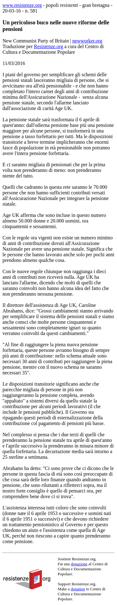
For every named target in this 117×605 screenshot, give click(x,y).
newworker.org (87, 40)
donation (78, 589)
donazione (79, 564)
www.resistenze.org (22, 5)
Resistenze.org (48, 46)
